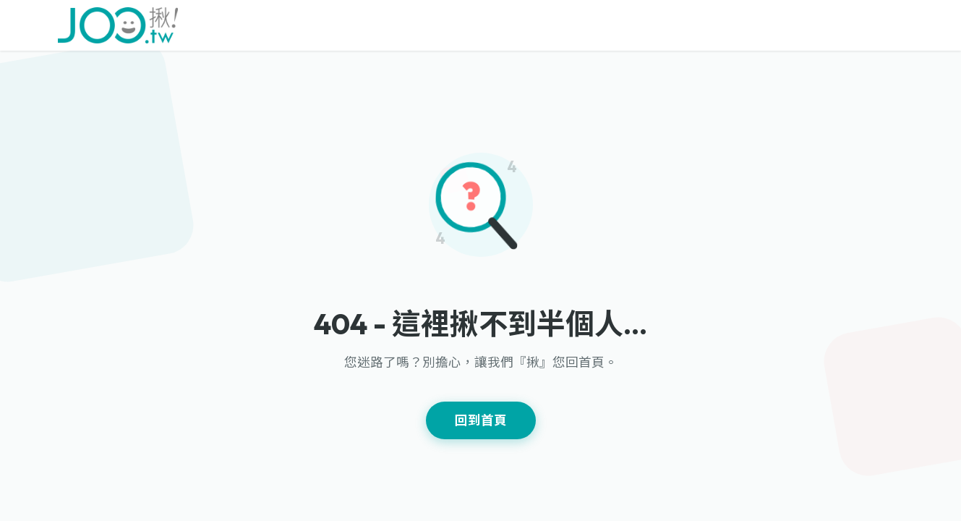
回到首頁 (481, 420)
